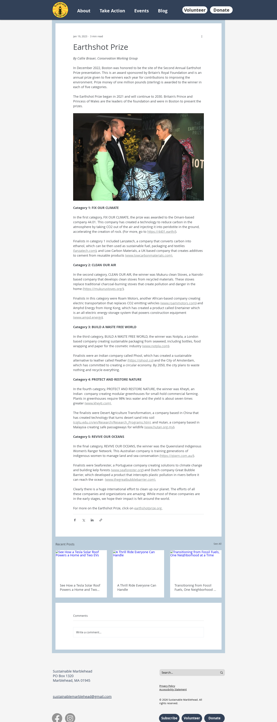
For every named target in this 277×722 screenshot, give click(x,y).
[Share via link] (100, 520)
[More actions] (202, 36)
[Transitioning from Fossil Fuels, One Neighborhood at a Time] (195, 564)
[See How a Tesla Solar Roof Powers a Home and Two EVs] (81, 564)
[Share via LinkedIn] (92, 520)
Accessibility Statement (173, 689)
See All (218, 543)
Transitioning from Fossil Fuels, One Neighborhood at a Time (195, 587)
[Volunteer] (194, 9)
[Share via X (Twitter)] (83, 520)
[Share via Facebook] (74, 520)
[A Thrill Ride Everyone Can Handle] (138, 564)
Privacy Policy (167, 686)
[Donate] (221, 9)
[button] (86, 10)
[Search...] (186, 672)
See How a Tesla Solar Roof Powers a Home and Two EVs (80, 587)
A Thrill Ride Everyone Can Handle (136, 587)
